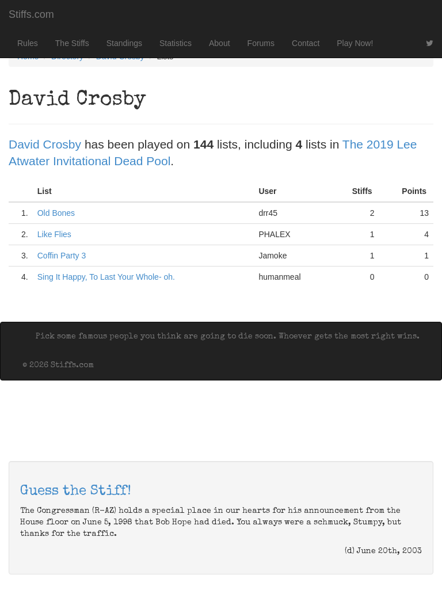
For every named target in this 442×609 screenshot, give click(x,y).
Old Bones (56, 213)
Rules (27, 43)
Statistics (175, 43)
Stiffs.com (31, 14)
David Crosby (45, 144)
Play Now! (355, 43)
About (219, 43)
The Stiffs (72, 43)
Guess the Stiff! (75, 491)
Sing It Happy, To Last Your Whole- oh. (106, 276)
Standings (124, 43)
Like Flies (54, 234)
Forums (261, 43)
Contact (305, 43)
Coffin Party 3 (61, 255)
